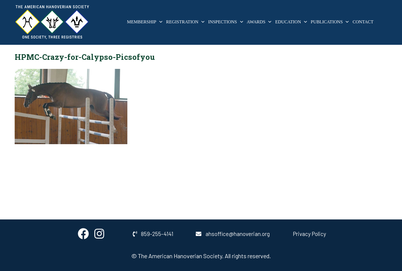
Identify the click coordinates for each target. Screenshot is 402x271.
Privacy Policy (309, 233)
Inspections (226, 21)
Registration (185, 21)
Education (291, 21)
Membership (145, 21)
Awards (259, 21)
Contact (362, 21)
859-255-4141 (153, 233)
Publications (330, 21)
